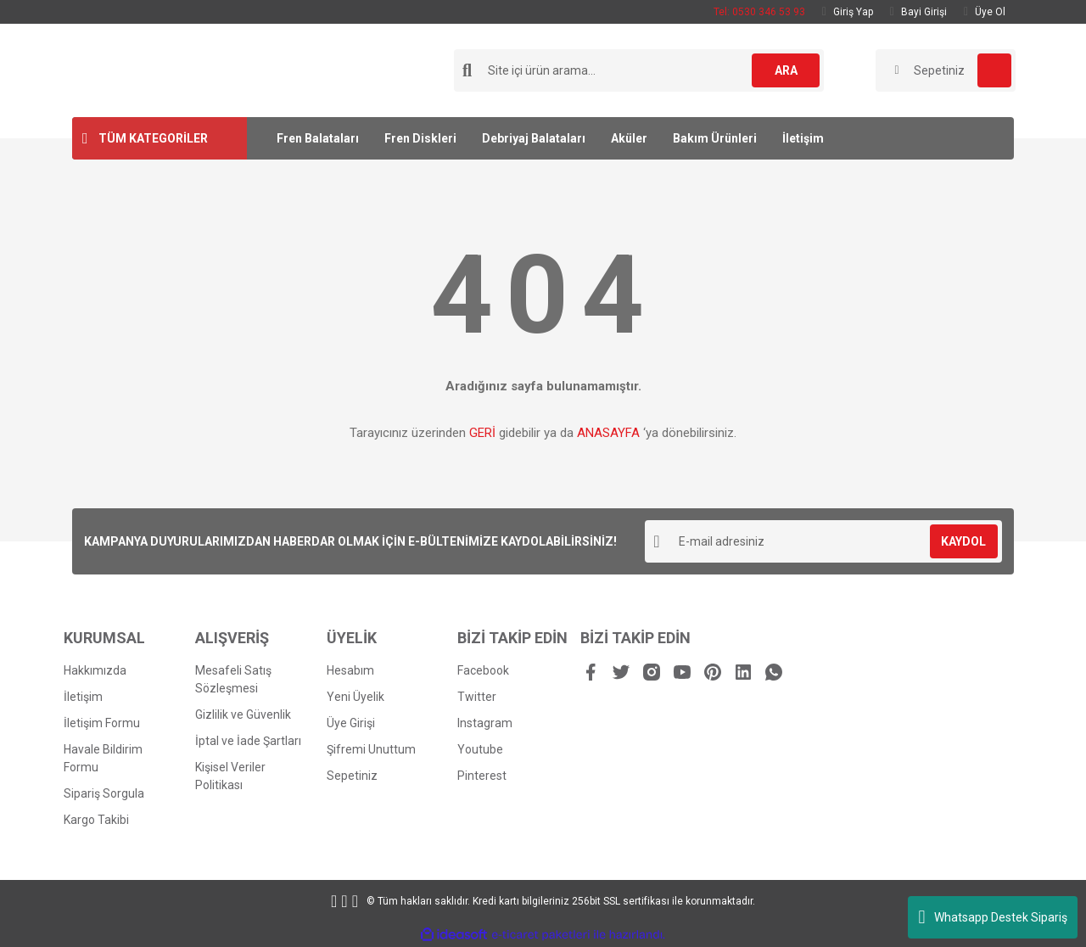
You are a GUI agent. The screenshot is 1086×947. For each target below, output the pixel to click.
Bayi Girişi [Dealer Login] (918, 12)
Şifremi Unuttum (371, 749)
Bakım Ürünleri (715, 138)
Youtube (480, 749)
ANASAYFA (608, 432)
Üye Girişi (351, 723)
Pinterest (482, 775)
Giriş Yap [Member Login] (847, 12)
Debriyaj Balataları (533, 138)
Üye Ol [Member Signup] (984, 12)
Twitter (476, 696)
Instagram (484, 723)
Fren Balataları (318, 138)
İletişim (803, 138)
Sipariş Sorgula (104, 793)
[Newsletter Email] (823, 541)
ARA (786, 70)
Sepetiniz (352, 775)
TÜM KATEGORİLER (153, 138)
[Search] (639, 70)
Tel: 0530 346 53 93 (759, 12)
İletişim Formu (102, 723)
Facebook (483, 670)
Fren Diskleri (420, 138)
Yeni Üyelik (355, 696)
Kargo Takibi (96, 820)
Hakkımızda (95, 670)
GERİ (482, 432)
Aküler (629, 138)
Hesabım (350, 670)
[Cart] (946, 70)
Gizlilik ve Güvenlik (243, 714)
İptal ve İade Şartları (248, 741)
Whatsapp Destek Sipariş (992, 917)
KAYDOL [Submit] (963, 541)
